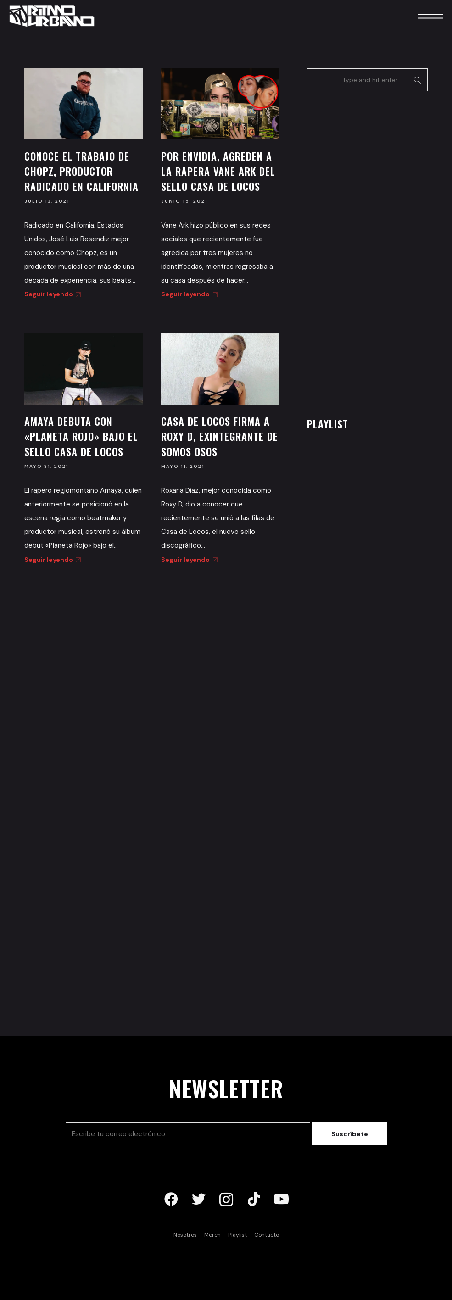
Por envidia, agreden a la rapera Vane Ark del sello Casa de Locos (218, 171)
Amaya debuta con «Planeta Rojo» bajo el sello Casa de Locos (81, 436)
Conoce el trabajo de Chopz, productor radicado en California (81, 171)
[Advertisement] (376, 251)
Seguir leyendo (51, 294)
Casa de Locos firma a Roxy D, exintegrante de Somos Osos (219, 436)
